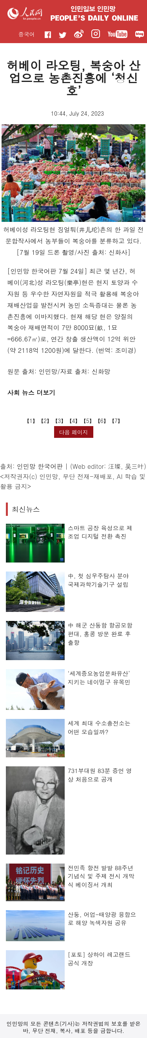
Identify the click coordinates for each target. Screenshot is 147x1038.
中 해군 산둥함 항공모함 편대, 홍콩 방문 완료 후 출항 (100, 633)
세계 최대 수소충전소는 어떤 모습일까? (99, 727)
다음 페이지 (73, 432)
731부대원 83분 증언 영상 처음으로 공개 (100, 774)
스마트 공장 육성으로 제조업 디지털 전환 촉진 (100, 532)
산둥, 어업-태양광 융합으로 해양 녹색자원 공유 (102, 918)
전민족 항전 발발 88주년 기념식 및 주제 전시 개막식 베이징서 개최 (101, 876)
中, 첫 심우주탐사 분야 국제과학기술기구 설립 (98, 580)
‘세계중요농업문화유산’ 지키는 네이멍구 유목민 (99, 677)
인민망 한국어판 (40, 466)
